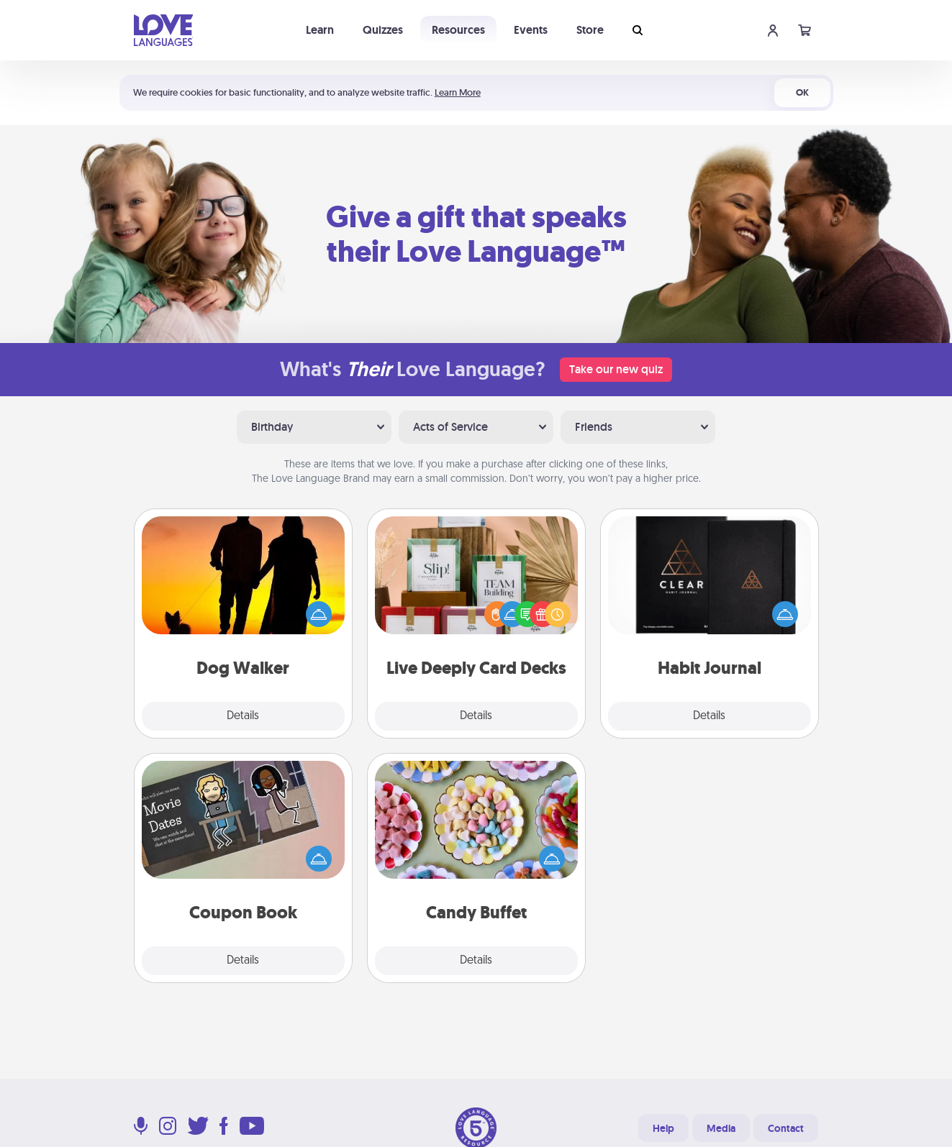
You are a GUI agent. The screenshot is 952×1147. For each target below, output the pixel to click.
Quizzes (383, 29)
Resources (458, 29)
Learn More (458, 92)
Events (531, 29)
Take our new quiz (616, 369)
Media (721, 1128)
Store (590, 29)
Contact (786, 1128)
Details (243, 716)
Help (663, 1128)
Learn (320, 29)
